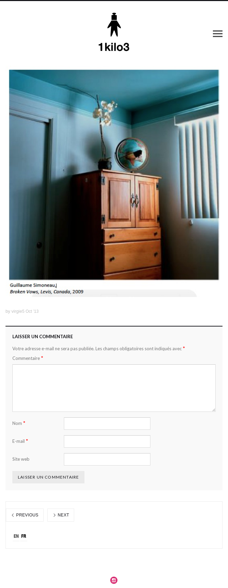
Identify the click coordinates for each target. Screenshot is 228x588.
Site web (21, 459)
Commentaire (27, 358)
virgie (16, 311)
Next (61, 515)
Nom (18, 423)
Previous (24, 515)
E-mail (20, 441)
